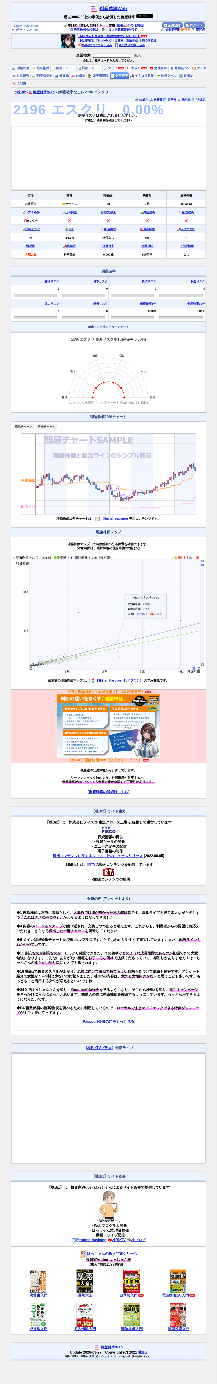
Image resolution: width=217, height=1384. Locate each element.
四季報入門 (129, 1295)
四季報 (169, 99)
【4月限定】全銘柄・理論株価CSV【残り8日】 (109, 36)
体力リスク (52, 303)
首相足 (186, 75)
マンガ (199, 68)
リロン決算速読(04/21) (119, 29)
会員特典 (169, 29)
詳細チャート (89, 68)
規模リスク (100, 303)
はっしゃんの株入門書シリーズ (108, 1254)
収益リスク (197, 281)
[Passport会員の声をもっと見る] (108, 1021)
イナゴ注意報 (142, 75)
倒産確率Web (113, 8)
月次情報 (20, 75)
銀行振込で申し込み (130, 45)
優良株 (62, 75)
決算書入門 (38, 1295)
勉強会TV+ (180, 68)
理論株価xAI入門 (175, 1295)
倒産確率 (119, 75)
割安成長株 (42, 75)
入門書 (19, 83)
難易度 (30, 246)
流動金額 (147, 246)
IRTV (91, 865)
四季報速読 (98, 75)
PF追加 (198, 99)
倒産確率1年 (148, 303)
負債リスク (149, 281)
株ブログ (136, 1240)
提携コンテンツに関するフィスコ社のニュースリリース (98, 856)
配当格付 (40, 68)
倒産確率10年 (196, 303)
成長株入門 (38, 1329)
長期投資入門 (178, 1329)
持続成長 (149, 212)
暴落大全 (85, 1295)
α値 (71, 229)
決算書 (155, 99)
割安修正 (110, 212)
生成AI (133, 68)
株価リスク (52, 281)
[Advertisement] (108, 158)
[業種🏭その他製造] (130, 25)
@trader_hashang (89, 1240)
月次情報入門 (85, 1329)
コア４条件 (32, 212)
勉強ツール (166, 75)
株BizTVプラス (99, 1048)
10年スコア (32, 229)
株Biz (19, 92)
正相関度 (71, 212)
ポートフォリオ (25, 30)
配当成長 (188, 212)
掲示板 (183, 99)
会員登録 (172, 25)
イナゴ (188, 229)
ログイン (194, 25)
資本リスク (100, 281)
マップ (111, 68)
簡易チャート (63, 68)
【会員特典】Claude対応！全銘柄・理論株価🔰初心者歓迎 (117, 40)
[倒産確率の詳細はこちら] (109, 792)
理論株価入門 (132, 1329)
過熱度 (71, 246)
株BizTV (117, 1240)
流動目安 (108, 246)
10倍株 (78, 75)
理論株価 (20, 68)
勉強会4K (158, 68)
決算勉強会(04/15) (85, 29)
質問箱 (198, 29)
